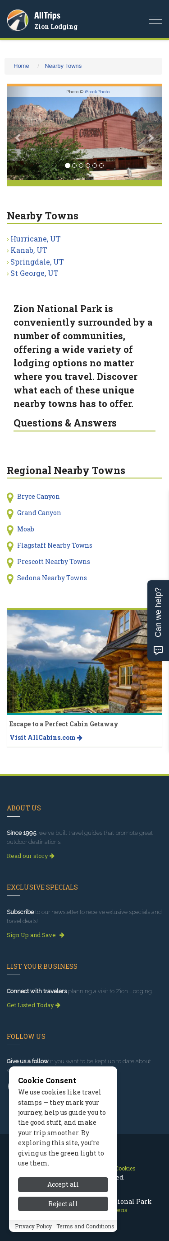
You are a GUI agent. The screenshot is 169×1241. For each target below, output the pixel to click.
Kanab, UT (28, 250)
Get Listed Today (33, 1005)
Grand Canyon (39, 512)
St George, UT (34, 273)
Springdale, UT (37, 261)
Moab (25, 529)
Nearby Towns (63, 65)
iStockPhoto (97, 91)
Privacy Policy (33, 1226)
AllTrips (47, 15)
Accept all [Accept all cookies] (63, 1184)
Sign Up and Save (35, 935)
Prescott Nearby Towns (53, 561)
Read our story (31, 856)
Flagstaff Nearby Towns (54, 545)
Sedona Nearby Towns (52, 577)
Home (21, 65)
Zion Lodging (56, 26)
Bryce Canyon (38, 496)
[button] (18, 133)
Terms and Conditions (85, 1226)
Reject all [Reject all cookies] (63, 1203)
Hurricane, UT (35, 238)
